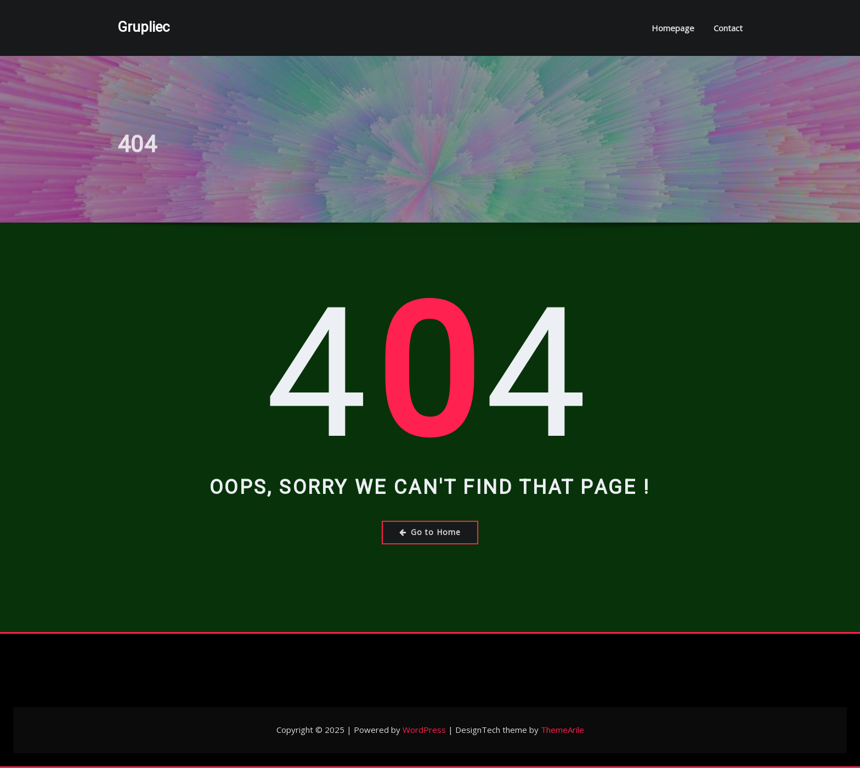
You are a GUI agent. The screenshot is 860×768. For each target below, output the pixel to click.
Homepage (673, 27)
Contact (728, 27)
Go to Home (430, 532)
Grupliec (143, 27)
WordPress (424, 729)
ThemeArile (562, 729)
